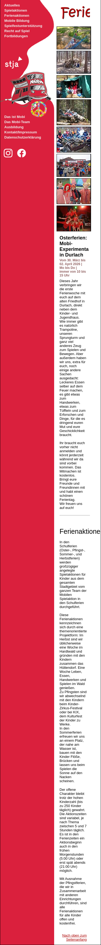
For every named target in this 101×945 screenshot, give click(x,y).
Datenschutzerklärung (22, 137)
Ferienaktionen (16, 16)
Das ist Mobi (14, 117)
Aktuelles (12, 5)
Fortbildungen (16, 36)
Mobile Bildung (16, 21)
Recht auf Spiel (17, 31)
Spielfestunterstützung (23, 26)
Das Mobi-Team (17, 122)
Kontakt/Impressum (20, 132)
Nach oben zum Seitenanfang (74, 937)
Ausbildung (14, 127)
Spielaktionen (15, 10)
